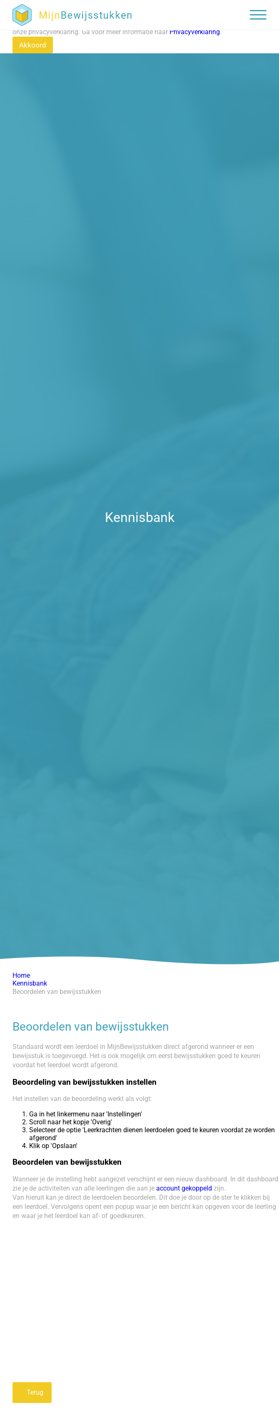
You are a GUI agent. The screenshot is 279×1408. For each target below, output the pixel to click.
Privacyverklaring (194, 32)
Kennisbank (29, 983)
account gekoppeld (185, 1188)
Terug (34, 1392)
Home (21, 975)
